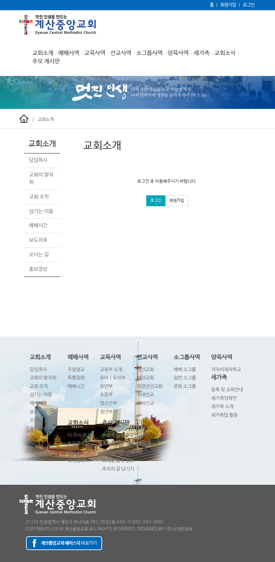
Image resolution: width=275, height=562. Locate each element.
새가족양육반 (224, 398)
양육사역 (178, 53)
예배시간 (38, 225)
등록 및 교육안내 (227, 389)
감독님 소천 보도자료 (122, 452)
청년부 (106, 411)
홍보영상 (38, 269)
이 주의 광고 (79, 435)
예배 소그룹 (185, 369)
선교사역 (120, 53)
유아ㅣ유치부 (112, 377)
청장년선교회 (149, 386)
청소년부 (108, 403)
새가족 (201, 53)
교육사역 (94, 53)
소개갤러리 (78, 460)
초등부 (106, 394)
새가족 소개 (222, 406)
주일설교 (76, 369)
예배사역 (68, 53)
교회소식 (224, 53)
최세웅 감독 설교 (118, 460)
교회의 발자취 (43, 377)
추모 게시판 (46, 61)
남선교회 (145, 369)
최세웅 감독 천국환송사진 (126, 443)
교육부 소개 (111, 369)
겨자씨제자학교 (226, 369)
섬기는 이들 (41, 211)
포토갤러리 (78, 443)
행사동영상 (78, 452)
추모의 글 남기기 (118, 469)
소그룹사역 (149, 53)
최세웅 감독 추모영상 (122, 435)
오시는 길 (39, 254)
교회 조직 (39, 197)
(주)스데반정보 (179, 529)
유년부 (106, 386)
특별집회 (76, 377)
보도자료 (38, 240)
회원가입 (228, 5)
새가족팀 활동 (224, 415)
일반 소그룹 (185, 377)
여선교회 (145, 377)
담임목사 (38, 160)
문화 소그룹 (185, 386)
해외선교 (145, 403)
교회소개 (42, 53)
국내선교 (145, 394)
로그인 (249, 5)
